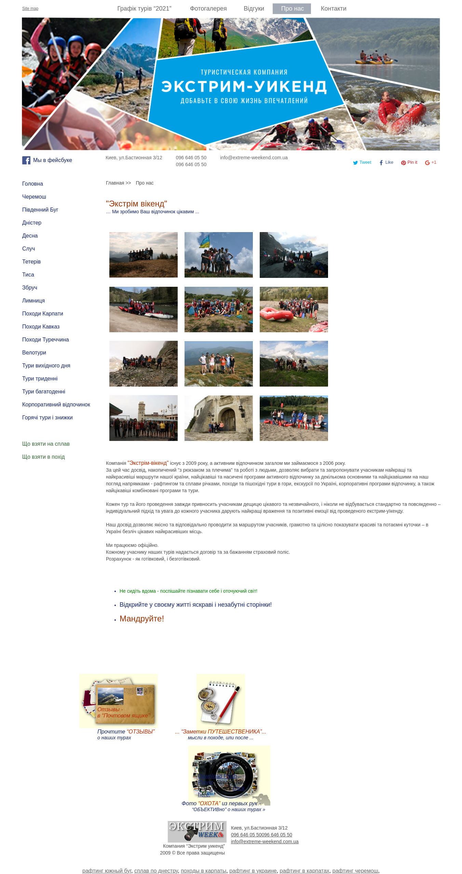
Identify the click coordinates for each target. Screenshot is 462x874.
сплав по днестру (156, 871)
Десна (30, 236)
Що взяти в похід (43, 457)
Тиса (28, 275)
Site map (30, 8)
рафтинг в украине (252, 871)
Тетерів (31, 262)
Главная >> (118, 183)
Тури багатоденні (43, 391)
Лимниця (33, 301)
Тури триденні (40, 378)
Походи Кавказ (40, 327)
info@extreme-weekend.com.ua (254, 157)
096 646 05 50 (191, 157)
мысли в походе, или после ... (220, 734)
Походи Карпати (42, 314)
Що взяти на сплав (46, 444)
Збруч (29, 288)
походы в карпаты (203, 871)
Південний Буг (40, 210)
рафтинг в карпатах (304, 871)
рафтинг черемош (355, 871)
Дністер (31, 223)
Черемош (34, 197)
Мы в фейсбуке (52, 160)
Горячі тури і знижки (47, 417)
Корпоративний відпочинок (56, 404)
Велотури (34, 352)
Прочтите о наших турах (125, 734)
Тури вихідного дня (46, 365)
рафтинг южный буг (106, 871)
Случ (28, 249)
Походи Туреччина (45, 339)
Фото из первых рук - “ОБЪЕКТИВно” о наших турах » (224, 806)
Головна (32, 184)
